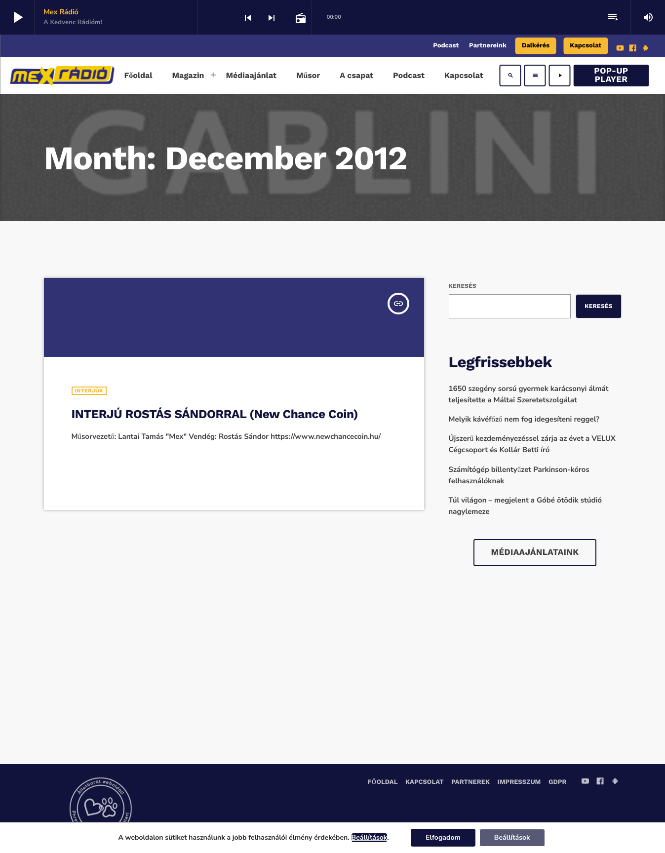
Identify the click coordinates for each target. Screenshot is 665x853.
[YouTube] (620, 49)
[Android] (645, 49)
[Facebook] (633, 49)
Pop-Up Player (611, 75)
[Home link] (62, 75)
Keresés (462, 285)
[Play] (560, 75)
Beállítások (370, 837)
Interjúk (89, 391)
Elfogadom (443, 837)
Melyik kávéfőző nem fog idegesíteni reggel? (524, 420)
